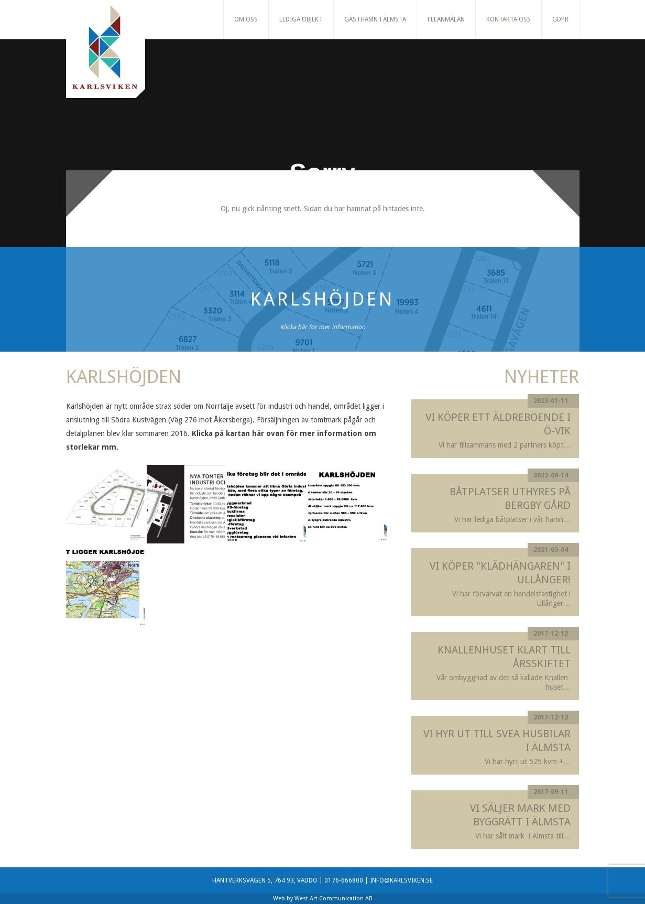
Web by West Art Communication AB (323, 898)
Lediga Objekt (301, 19)
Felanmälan (446, 19)
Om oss (246, 19)
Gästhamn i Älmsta (375, 19)
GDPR (560, 19)
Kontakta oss (508, 19)
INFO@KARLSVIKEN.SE (401, 880)
